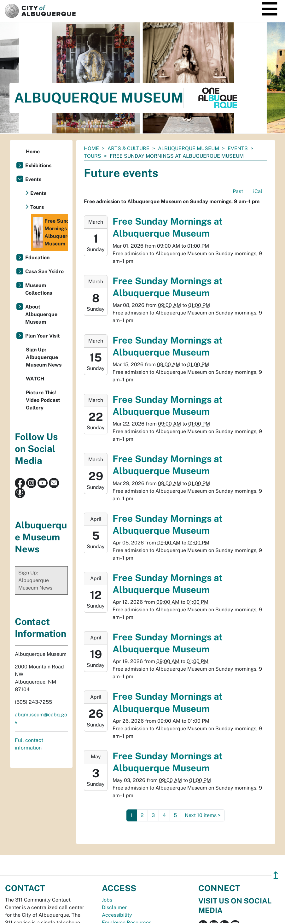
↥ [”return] (275, 875)
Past (238, 191)
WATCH (35, 379)
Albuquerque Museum (188, 148)
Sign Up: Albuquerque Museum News (43, 357)
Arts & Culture (128, 148)
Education (37, 258)
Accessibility (117, 915)
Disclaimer (114, 907)
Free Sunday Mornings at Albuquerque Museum (50, 232)
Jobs (107, 900)
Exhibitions (38, 165)
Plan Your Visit (42, 336)
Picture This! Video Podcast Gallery (43, 400)
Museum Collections (38, 289)
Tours (92, 156)
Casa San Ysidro (44, 271)
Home (91, 148)
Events (238, 148)
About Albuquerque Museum (41, 314)
